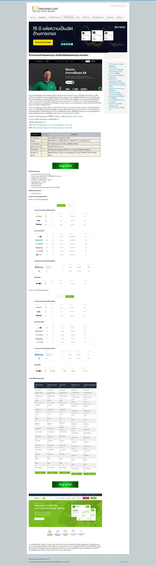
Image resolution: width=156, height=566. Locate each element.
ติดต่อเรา (120, 17)
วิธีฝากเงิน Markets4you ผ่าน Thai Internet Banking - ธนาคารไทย (52, 125)
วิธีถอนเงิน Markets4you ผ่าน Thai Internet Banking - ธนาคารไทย (52, 128)
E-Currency (110, 17)
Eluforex (46, 559)
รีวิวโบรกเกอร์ (68, 17)
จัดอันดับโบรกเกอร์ (55, 17)
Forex (78, 17)
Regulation (42, 17)
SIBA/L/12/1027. (78, 116)
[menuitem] (33, 17)
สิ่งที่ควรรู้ (86, 17)
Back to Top (123, 562)
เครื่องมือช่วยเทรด (98, 17)
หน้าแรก (33, 17)
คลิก (57, 119)
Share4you (58, 176)
